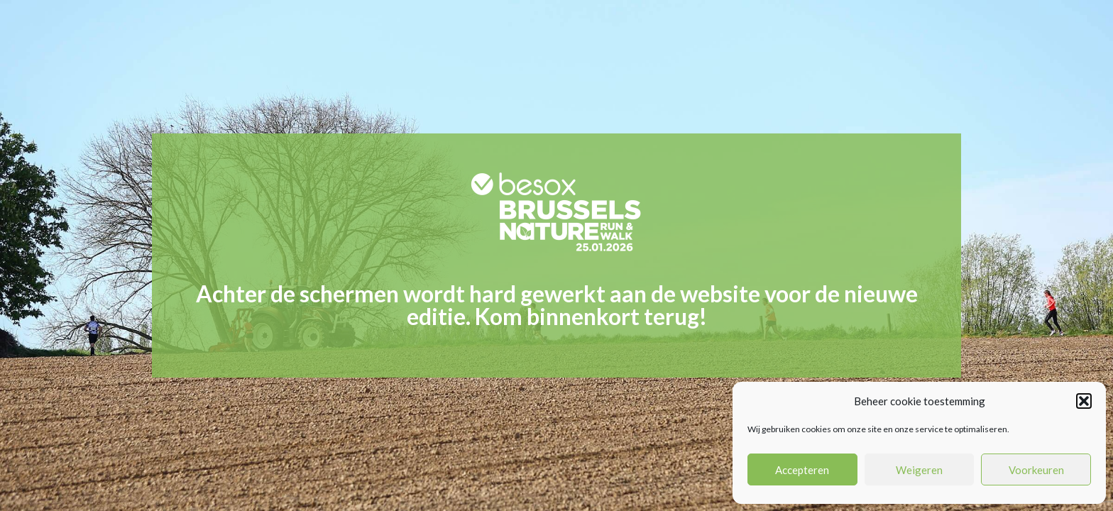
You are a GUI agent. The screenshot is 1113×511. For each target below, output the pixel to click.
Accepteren (802, 469)
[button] (1084, 401)
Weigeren (919, 469)
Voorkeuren (1036, 469)
